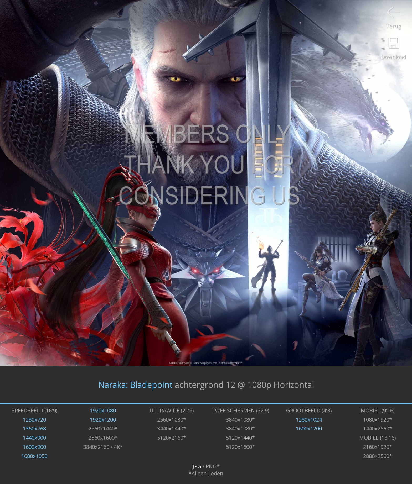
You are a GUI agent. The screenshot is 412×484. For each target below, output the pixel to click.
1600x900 (34, 446)
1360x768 (34, 428)
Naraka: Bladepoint (135, 384)
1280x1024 (309, 419)
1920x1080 (103, 410)
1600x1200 (309, 428)
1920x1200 (103, 419)
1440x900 (34, 437)
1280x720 (34, 419)
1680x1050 (34, 456)
